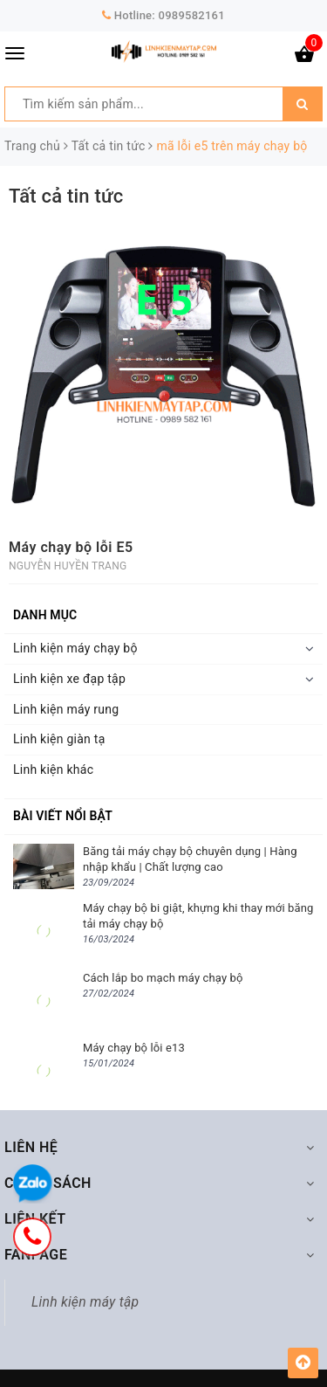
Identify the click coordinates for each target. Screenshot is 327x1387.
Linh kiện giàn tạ (59, 739)
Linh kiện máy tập (85, 1302)
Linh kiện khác (53, 769)
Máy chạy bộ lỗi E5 (71, 547)
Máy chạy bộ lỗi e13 (134, 1047)
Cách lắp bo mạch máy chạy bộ (163, 977)
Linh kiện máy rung (66, 709)
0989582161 (192, 15)
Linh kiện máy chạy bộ (75, 648)
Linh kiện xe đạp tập (69, 679)
